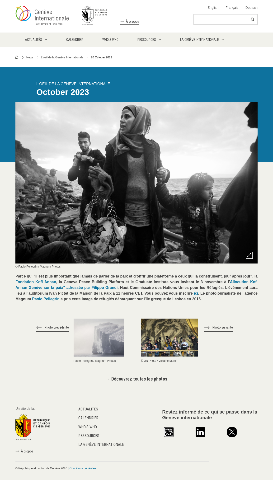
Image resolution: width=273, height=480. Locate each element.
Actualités (88, 409)
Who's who (87, 427)
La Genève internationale (101, 444)
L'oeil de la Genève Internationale (62, 57)
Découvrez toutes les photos (139, 379)
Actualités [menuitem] (33, 40)
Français (232, 7)
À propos (132, 21)
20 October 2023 (101, 57)
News (29, 57)
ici (196, 293)
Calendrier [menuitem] (74, 40)
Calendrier (88, 418)
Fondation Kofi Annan (35, 282)
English (212, 7)
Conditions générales (82, 468)
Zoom (249, 255)
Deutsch (251, 7)
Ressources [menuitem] (146, 40)
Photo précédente (57, 327)
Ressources (88, 435)
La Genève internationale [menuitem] (199, 40)
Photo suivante (222, 327)
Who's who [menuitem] (110, 40)
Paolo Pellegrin (46, 299)
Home (17, 57)
